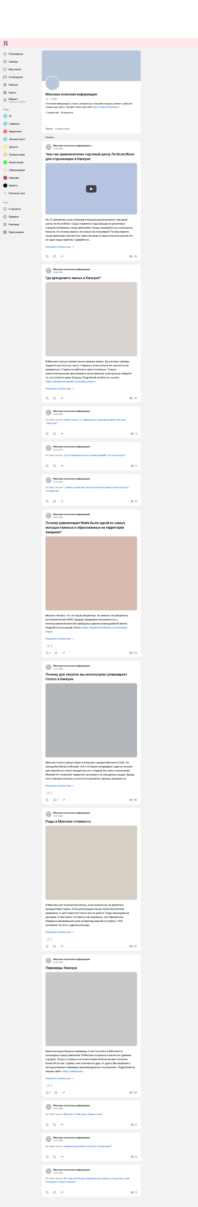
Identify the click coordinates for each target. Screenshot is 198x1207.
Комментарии (16, 436)
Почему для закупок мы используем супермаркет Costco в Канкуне (36, 911)
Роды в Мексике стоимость (15, 1040)
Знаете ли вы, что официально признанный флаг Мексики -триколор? (55, 692)
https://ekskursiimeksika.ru (145, 412)
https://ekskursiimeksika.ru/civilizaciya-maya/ (87, 868)
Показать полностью (14, 536)
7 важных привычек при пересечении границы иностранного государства (57, 753)
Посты (5, 436)
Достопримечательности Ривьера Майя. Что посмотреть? (49, 723)
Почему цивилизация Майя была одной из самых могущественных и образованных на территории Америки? (58, 784)
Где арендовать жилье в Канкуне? (19, 567)
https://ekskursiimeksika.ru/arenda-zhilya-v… (30, 655)
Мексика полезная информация (17, 449)
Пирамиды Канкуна (11, 1168)
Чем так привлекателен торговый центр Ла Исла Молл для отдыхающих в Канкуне (44, 457)
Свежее (7, 439)
